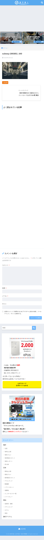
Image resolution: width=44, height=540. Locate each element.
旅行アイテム (7, 517)
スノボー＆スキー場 (10, 494)
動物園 (7, 485)
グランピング (9, 507)
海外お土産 (8, 452)
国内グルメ (8, 475)
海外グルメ (8, 455)
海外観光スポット (10, 459)
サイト (4, 304)
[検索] (34, 328)
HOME (22, 530)
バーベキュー (9, 497)
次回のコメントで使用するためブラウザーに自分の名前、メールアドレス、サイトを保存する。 (22, 313)
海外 (4, 446)
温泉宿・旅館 (9, 504)
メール (5, 296)
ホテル (7, 511)
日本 (4, 468)
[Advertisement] (22, 18)
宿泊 (4, 501)
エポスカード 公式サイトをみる (22, 385)
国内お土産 (8, 472)
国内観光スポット (10, 478)
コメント (6, 265)
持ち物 (7, 465)
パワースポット (9, 488)
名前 (4, 289)
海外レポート (9, 462)
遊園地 (7, 491)
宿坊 (6, 514)
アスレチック (9, 481)
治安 (6, 449)
